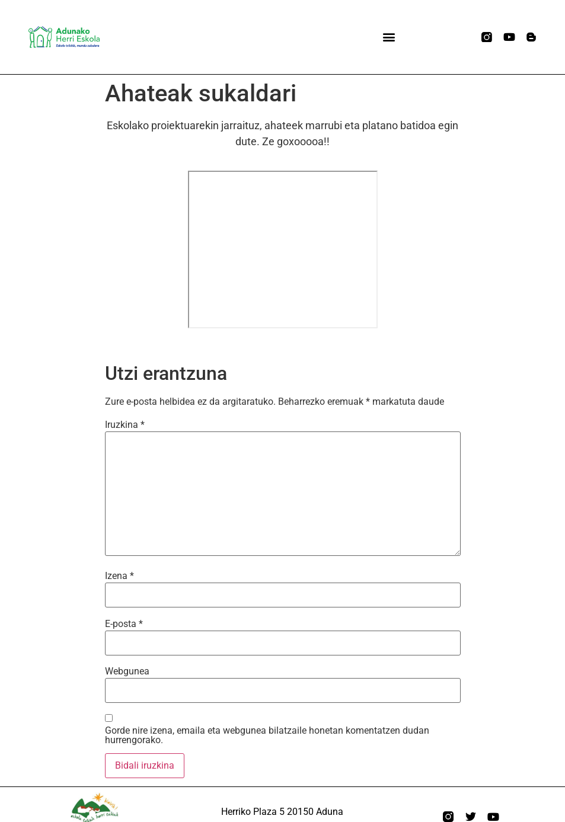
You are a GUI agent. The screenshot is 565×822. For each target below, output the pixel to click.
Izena (119, 576)
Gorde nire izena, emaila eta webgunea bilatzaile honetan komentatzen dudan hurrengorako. (267, 735)
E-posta (124, 624)
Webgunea (127, 671)
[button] (388, 37)
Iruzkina (125, 425)
